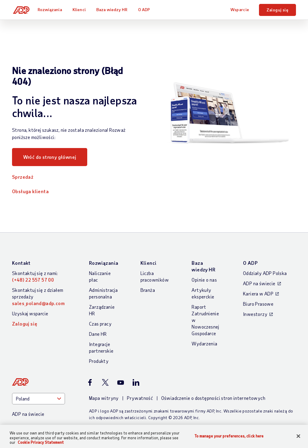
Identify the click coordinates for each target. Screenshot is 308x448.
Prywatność (140, 398)
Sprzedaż (22, 177)
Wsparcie (239, 9)
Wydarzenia (204, 343)
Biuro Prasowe (258, 304)
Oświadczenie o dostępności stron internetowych (213, 398)
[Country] (38, 398)
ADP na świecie (259, 283)
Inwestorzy (255, 314)
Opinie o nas (204, 280)
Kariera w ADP (258, 293)
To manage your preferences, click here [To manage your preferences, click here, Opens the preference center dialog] (229, 436)
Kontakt (21, 263)
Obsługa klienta (30, 191)
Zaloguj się (277, 9)
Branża (147, 290)
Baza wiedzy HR (113, 9)
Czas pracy (100, 323)
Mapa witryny (104, 398)
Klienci (81, 9)
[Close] (298, 436)
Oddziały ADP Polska (265, 273)
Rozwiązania (51, 9)
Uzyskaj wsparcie (30, 313)
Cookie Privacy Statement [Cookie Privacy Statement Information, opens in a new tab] (41, 442)
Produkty (99, 361)
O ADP (146, 9)
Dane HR (98, 334)
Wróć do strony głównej (49, 157)
